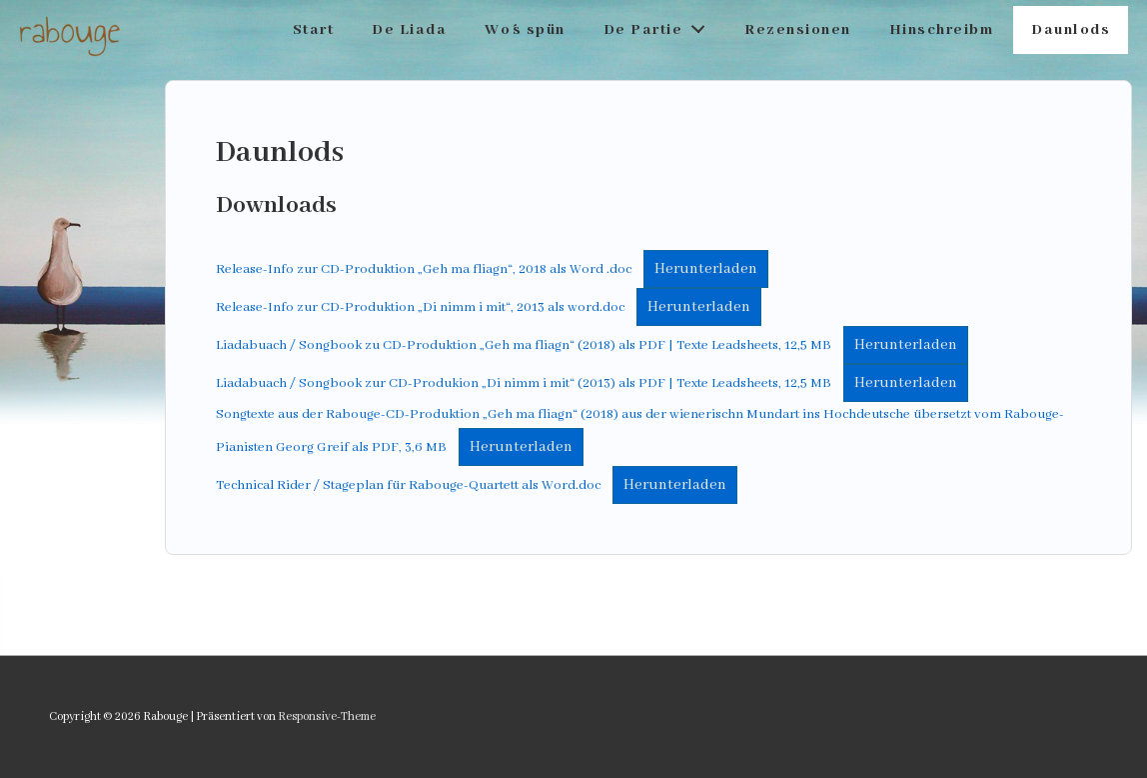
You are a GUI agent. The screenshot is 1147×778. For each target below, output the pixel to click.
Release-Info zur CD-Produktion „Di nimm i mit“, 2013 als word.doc (420, 307)
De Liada (409, 30)
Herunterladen (705, 269)
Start (314, 30)
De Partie (659, 25)
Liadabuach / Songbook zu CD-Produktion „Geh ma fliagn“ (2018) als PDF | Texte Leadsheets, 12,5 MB (523, 345)
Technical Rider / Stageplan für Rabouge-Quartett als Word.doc (408, 485)
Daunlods (1070, 30)
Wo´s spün (525, 30)
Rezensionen (797, 30)
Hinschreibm (941, 30)
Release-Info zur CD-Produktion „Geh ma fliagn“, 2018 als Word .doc (423, 269)
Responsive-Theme (327, 716)
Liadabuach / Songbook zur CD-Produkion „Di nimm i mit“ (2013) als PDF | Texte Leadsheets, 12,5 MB (523, 383)
